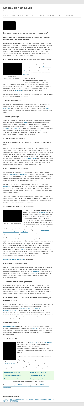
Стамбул (25, 74)
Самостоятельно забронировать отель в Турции (16, 386)
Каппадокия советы (25, 308)
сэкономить (18, 90)
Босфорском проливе (9, 363)
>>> (11, 379)
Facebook (6, 326)
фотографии (6, 108)
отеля (39, 130)
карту (25, 122)
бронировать (7, 186)
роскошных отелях (30, 158)
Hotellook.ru (24, 232)
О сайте (59, 15)
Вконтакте (12, 326)
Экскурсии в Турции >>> (37, 379)
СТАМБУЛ (20, 15)
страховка (36, 271)
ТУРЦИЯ (13, 15)
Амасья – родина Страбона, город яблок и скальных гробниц (21, 399)
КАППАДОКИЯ (29, 15)
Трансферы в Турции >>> (37, 375)
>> (12, 375)
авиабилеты (43, 212)
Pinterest (34, 328)
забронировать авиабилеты (18, 174)
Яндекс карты (17, 128)
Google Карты (7, 128)
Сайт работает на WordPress (11, 401)
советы (48, 108)
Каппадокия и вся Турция (17, 7)
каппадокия (30, 385)
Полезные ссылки (69, 15)
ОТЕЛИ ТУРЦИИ (40, 15)
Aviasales (22, 249)
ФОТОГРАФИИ (50, 15)
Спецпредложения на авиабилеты (13, 259)
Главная (5, 15)
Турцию (26, 71)
